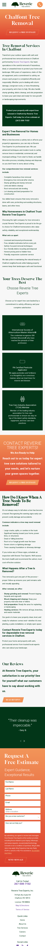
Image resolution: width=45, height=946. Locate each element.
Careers (22, 932)
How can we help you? (14, 823)
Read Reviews (13, 700)
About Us (22, 924)
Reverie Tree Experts (21, 62)
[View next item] (24, 741)
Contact (22, 936)
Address (9, 809)
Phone (8, 796)
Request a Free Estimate (22, 32)
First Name (10, 782)
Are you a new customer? (15, 816)
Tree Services (22, 928)
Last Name (10, 789)
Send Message (15, 860)
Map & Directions (22, 905)
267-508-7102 (22, 883)
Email (8, 802)
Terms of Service (22, 909)
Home (22, 920)
